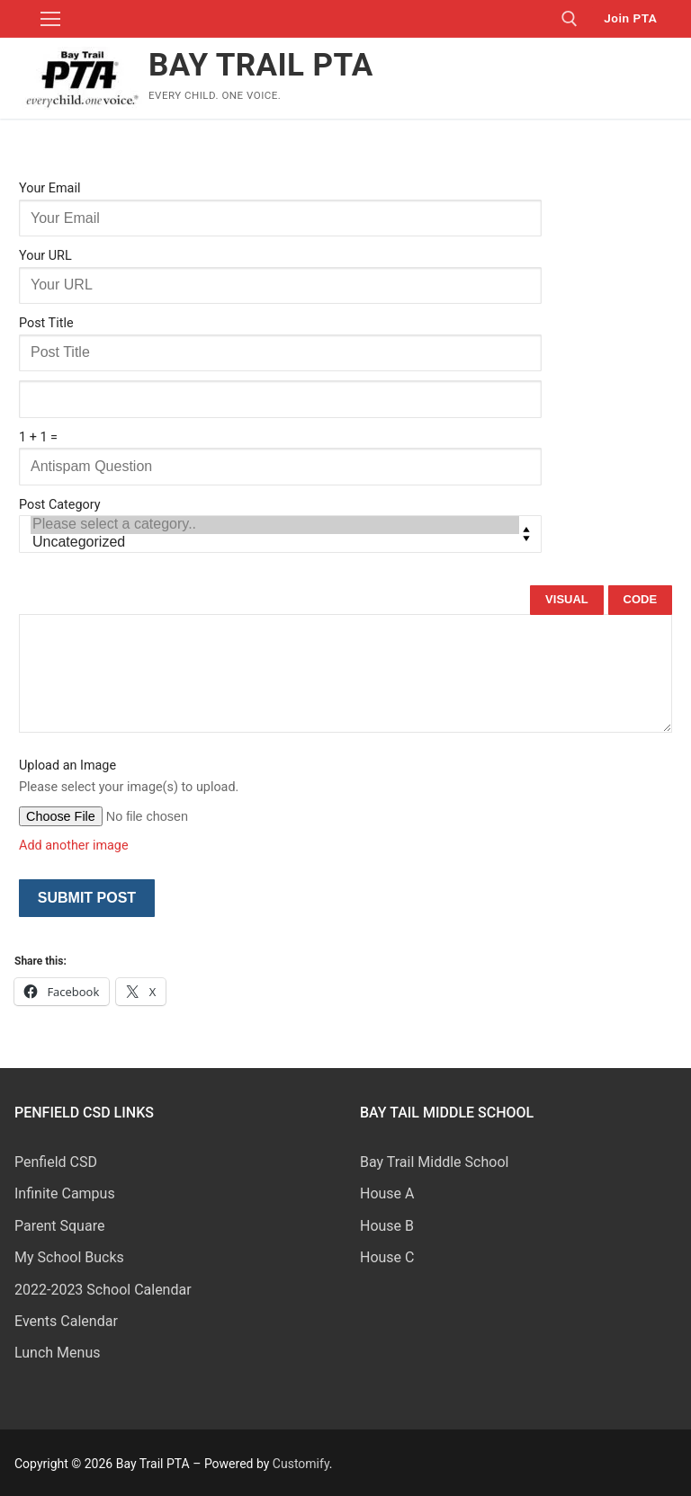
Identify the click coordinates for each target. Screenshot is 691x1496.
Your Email (49, 188)
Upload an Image (67, 765)
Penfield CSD (55, 1162)
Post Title (46, 323)
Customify (301, 1463)
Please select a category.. (275, 525)
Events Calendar (66, 1321)
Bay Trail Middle (412, 1162)
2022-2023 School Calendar (103, 1289)
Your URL (45, 255)
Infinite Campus (64, 1193)
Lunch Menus (57, 1352)
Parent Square (59, 1225)
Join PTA (630, 18)
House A (387, 1193)
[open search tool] (569, 19)
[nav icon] (50, 19)
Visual (566, 599)
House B (387, 1225)
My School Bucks (69, 1257)
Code (641, 599)
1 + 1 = (38, 437)
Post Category (60, 504)
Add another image (74, 845)
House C (387, 1257)
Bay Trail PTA (260, 65)
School (487, 1162)
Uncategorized (275, 543)
